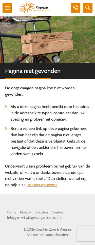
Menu (7, 8)
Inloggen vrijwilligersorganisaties (31, 217)
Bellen (75, 8)
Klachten (41, 212)
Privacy (25, 212)
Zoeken (87, 8)
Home (11, 212)
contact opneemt (42, 184)
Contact (58, 212)
